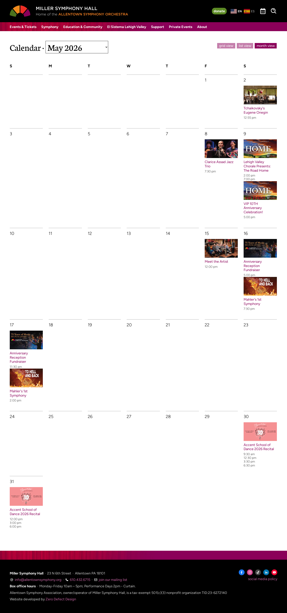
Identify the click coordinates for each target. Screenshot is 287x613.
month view (266, 46)
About (202, 27)
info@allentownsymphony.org (35, 580)
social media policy (262, 579)
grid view (226, 46)
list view (245, 46)
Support (157, 27)
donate (219, 11)
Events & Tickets (23, 27)
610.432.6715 (77, 580)
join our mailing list (110, 580)
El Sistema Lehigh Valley (126, 27)
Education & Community (82, 27)
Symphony (49, 27)
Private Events (180, 27)
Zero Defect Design (61, 599)
